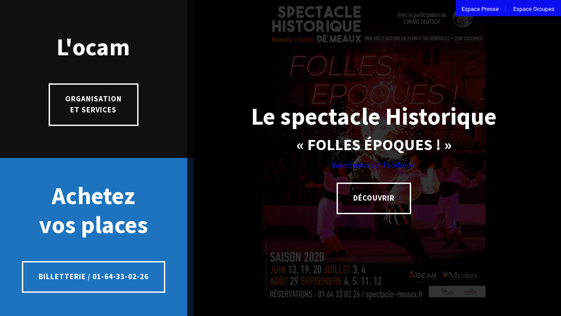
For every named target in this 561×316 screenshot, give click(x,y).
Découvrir (373, 198)
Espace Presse (480, 9)
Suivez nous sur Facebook (373, 165)
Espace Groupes (533, 9)
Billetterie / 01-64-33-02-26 (94, 276)
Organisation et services (93, 104)
